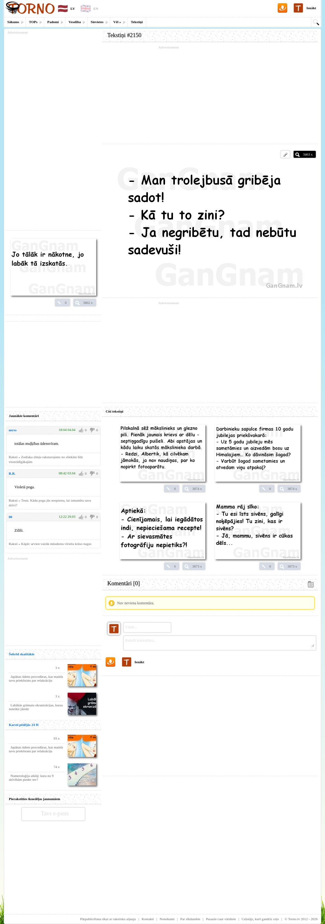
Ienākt (311, 8)
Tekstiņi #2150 (124, 35)
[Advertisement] (210, 95)
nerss (13, 430)
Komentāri (123, 583)
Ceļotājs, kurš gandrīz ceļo (260, 919)
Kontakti (148, 919)
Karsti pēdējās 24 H (23, 725)
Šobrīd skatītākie (21, 654)
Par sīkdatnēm (190, 919)
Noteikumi (167, 919)
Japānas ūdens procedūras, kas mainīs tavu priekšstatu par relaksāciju (36, 678)
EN (95, 8)
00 (10, 517)
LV (72, 8)
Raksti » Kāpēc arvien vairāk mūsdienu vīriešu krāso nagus (50, 544)
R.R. (12, 473)
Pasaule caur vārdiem (221, 919)
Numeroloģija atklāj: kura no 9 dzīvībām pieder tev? (31, 777)
